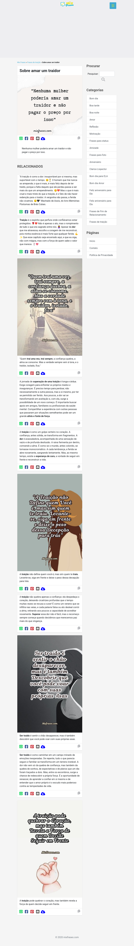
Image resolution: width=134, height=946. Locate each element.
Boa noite (94, 112)
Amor (92, 119)
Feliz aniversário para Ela (100, 202)
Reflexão (94, 126)
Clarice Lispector (98, 169)
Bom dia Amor (97, 183)
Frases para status (99, 141)
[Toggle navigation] (113, 5)
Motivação (95, 133)
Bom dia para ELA (99, 176)
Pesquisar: (93, 73)
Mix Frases (21, 62)
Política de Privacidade (101, 255)
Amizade (94, 148)
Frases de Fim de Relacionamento (98, 213)
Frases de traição (34, 62)
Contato (94, 248)
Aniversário (95, 162)
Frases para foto (98, 155)
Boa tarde (94, 105)
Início (92, 241)
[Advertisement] (67, 37)
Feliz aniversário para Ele (100, 192)
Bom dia (94, 98)
